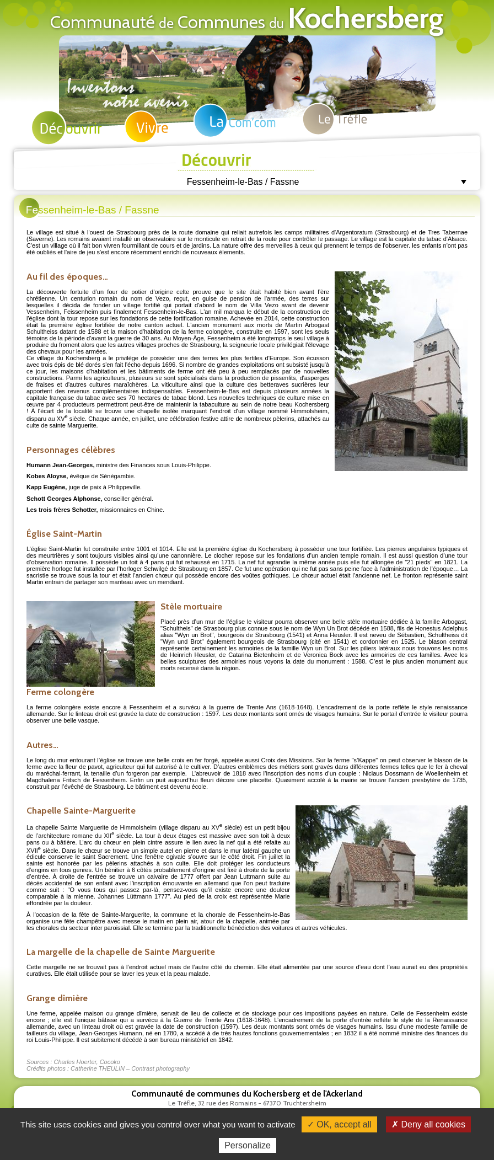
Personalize (247, 1145)
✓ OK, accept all (339, 1124)
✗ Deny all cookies (428, 1124)
